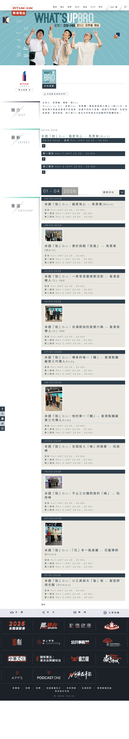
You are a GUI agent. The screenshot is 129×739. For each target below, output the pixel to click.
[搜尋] (125, 6)
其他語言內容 (63, 691)
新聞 (68, 8)
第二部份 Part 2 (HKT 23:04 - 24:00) (69, 217)
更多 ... (44, 605)
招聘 (28, 688)
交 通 (19, 612)
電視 (54, 8)
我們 (99, 8)
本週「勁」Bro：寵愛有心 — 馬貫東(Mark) (75, 136)
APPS (92, 8)
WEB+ (76, 8)
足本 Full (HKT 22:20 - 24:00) (65, 210)
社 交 (51, 612)
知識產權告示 (54, 688)
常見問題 (72, 688)
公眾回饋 (114, 613)
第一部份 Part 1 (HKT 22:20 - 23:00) (69, 213)
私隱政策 (87, 688)
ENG (112, 7)
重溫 (84, 8)
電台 (61, 8)
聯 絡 (82, 612)
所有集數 (49, 86)
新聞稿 (17, 688)
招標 (39, 688)
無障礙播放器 (105, 688)
